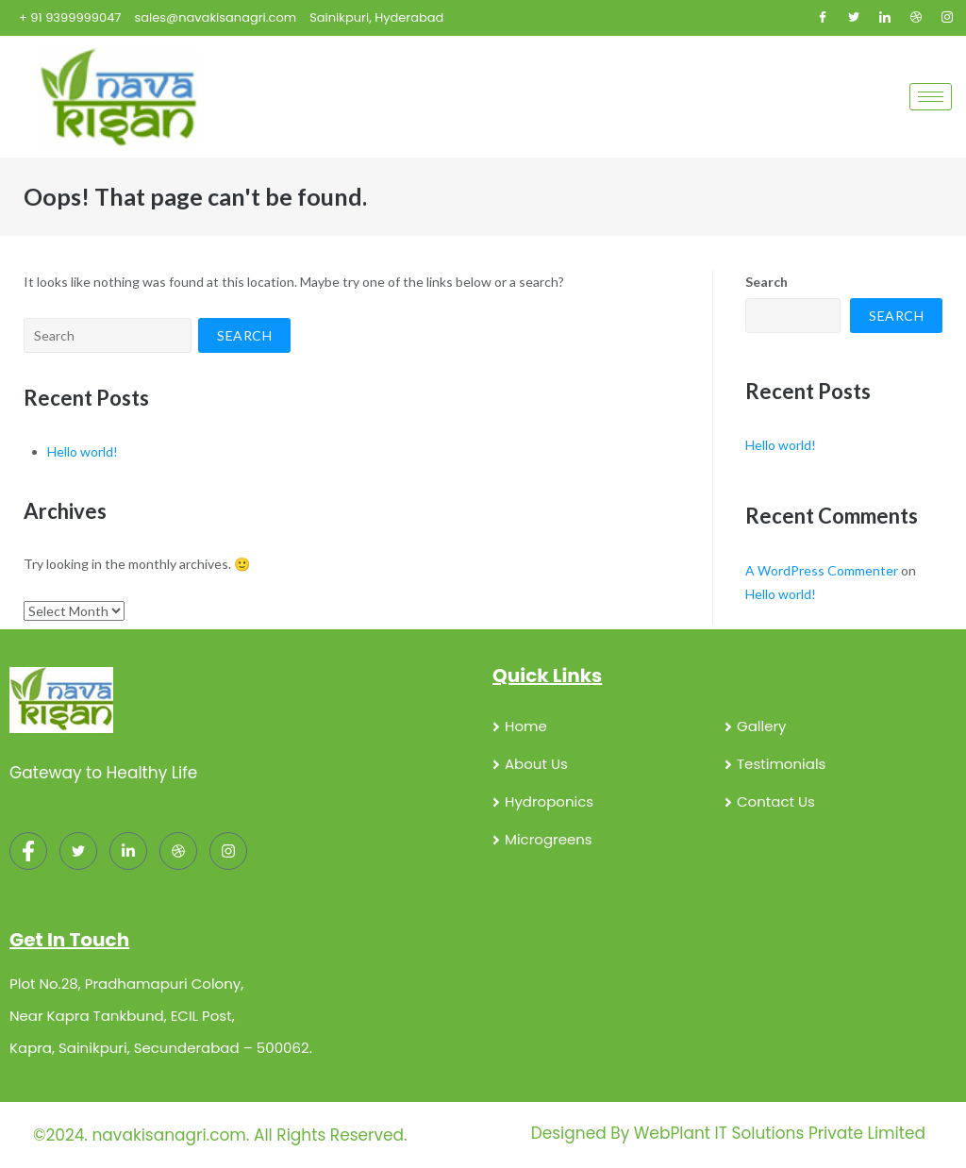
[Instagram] (947, 18)
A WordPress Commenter (821, 570)
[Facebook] (822, 18)
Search (766, 282)
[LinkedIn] (885, 18)
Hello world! (82, 451)
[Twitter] (854, 18)
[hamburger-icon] (930, 96)
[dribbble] (178, 851)
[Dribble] (916, 18)
